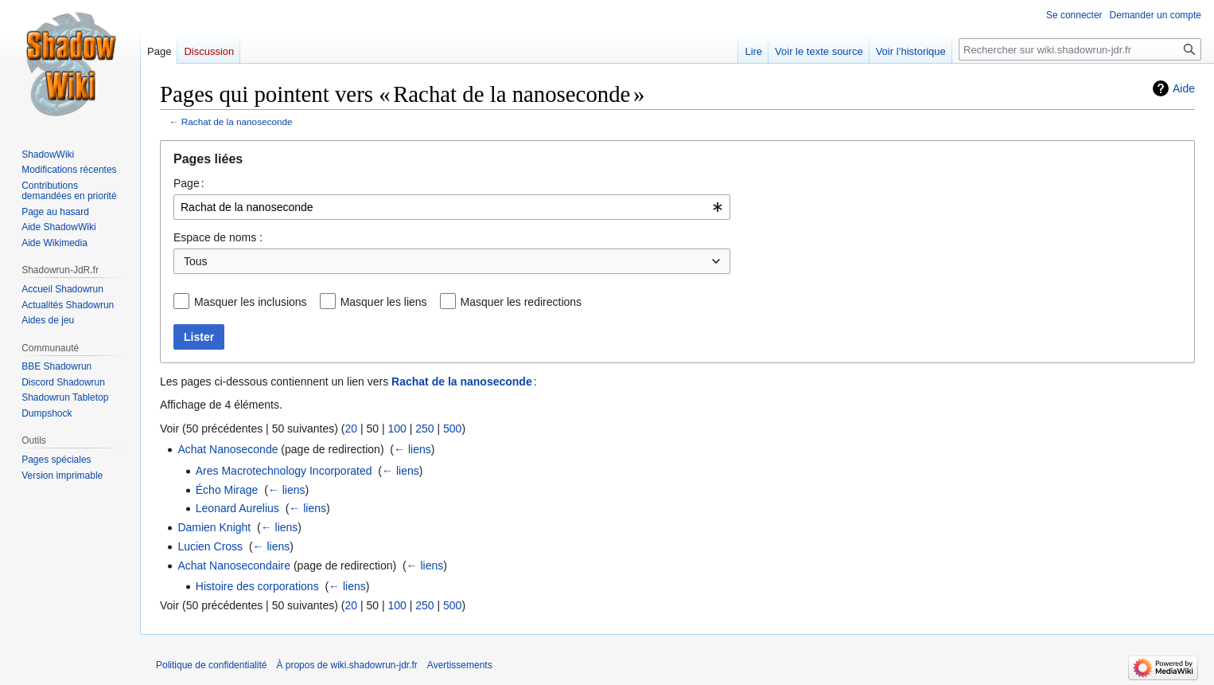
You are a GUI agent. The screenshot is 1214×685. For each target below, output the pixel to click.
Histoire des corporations (257, 586)
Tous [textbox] (196, 261)
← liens (412, 449)
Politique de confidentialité (211, 665)
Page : (188, 183)
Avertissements (459, 665)
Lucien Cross (210, 546)
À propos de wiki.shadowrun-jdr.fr (346, 665)
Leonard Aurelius (237, 508)
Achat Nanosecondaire (233, 565)
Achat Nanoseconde (227, 449)
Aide (1184, 88)
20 (350, 428)
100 (396, 428)
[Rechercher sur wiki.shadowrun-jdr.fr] (1080, 49)
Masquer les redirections (521, 302)
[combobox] (451, 207)
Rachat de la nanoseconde (237, 121)
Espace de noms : (218, 237)
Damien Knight (214, 527)
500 (452, 428)
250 (424, 428)
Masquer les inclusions (250, 302)
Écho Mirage (227, 489)
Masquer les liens (383, 302)
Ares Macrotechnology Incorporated (284, 470)
